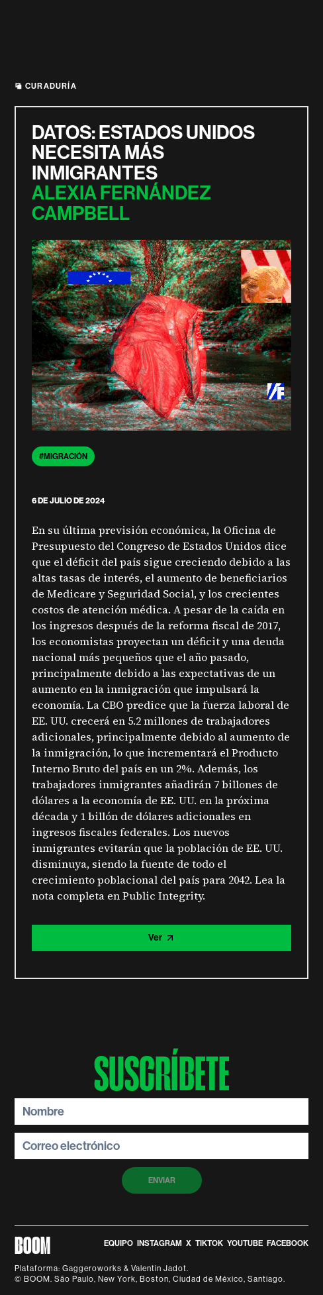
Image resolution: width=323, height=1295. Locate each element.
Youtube (245, 1243)
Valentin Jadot (159, 1268)
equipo (118, 1243)
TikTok (209, 1243)
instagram (159, 1243)
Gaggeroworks (92, 1268)
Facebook (287, 1243)
